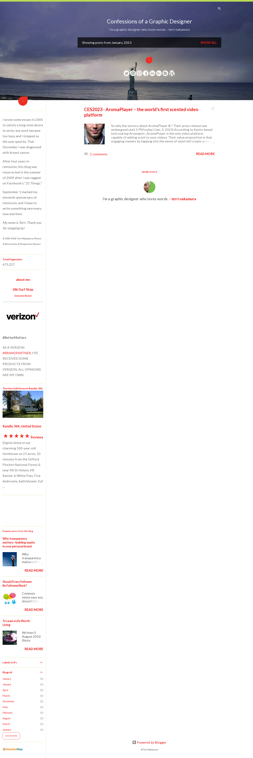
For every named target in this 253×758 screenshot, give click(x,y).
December (8, 701)
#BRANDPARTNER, (17, 353)
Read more (205, 154)
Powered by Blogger (149, 742)
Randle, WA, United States (22, 426)
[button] (213, 109)
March (6, 695)
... (4, 486)
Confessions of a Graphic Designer (149, 21)
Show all (209, 42)
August (6, 718)
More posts (149, 172)
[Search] (219, 9)
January (7, 678)
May (5, 706)
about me (23, 279)
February (8, 712)
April (5, 689)
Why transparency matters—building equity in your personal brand (19, 542)
